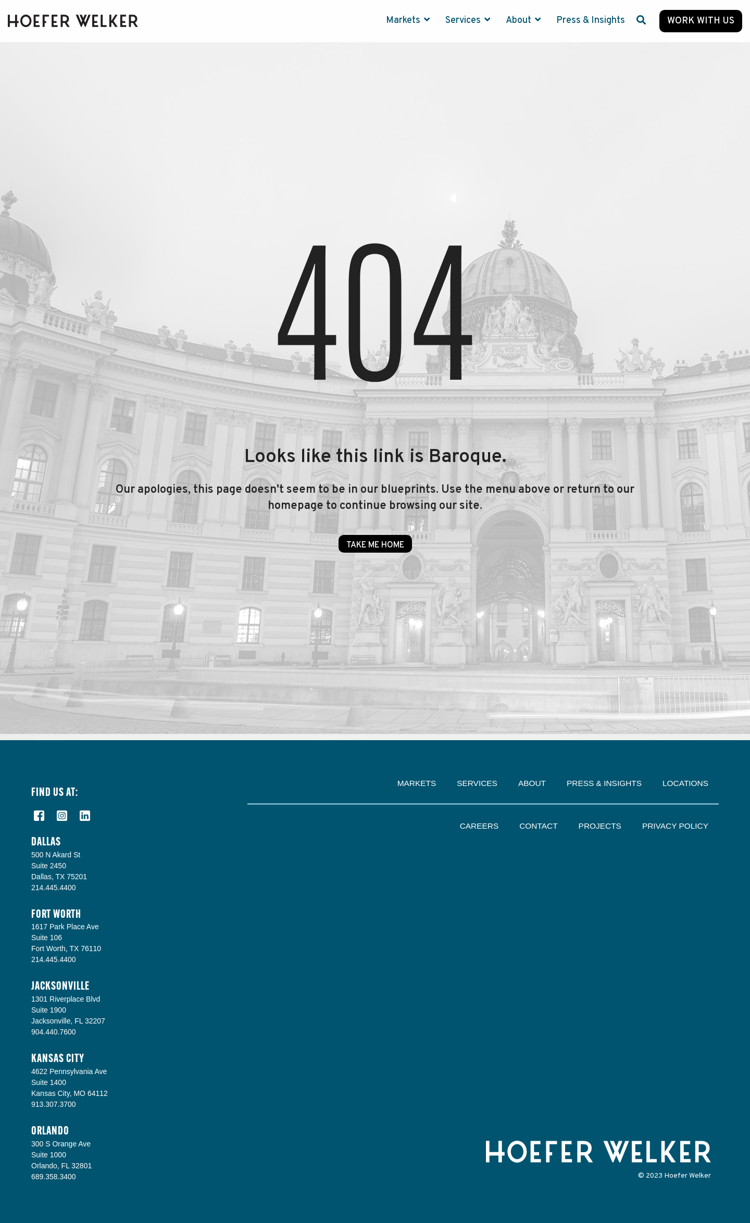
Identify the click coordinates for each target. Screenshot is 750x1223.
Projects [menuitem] (600, 825)
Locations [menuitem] (685, 783)
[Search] (641, 21)
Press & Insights (590, 21)
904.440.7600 (53, 1032)
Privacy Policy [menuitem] (675, 825)
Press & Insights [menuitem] (604, 783)
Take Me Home (375, 545)
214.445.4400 (53, 887)
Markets (404, 21)
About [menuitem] (532, 783)
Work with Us (700, 21)
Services (464, 21)
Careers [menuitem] (479, 825)
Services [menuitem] (477, 783)
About (519, 21)
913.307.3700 (53, 1104)
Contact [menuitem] (538, 825)
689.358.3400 (53, 1176)
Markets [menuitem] (416, 783)
